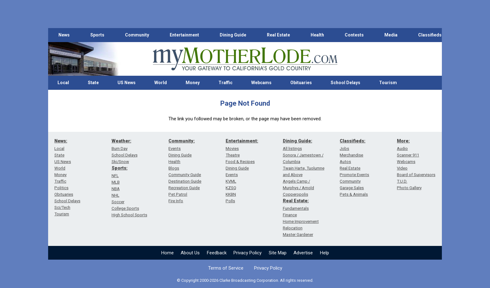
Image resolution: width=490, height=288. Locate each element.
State (93, 82)
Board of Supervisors (416, 174)
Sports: (120, 168)
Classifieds (430, 34)
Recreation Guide (184, 187)
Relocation (292, 228)
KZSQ (231, 187)
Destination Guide (184, 181)
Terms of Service (225, 268)
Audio (402, 148)
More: (403, 141)
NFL (115, 175)
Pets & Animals (354, 194)
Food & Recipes (240, 161)
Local (63, 82)
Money (193, 82)
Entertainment (184, 34)
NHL (115, 195)
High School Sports (129, 215)
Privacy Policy (247, 253)
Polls (230, 201)
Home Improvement (301, 221)
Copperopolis (295, 194)
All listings (292, 148)
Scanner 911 (408, 155)
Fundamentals (296, 208)
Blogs (173, 168)
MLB (116, 182)
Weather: (121, 141)
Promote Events (354, 174)
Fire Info (175, 201)
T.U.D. (402, 181)
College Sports (125, 208)
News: (60, 141)
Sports (97, 34)
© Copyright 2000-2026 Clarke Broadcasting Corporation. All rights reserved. (245, 280)
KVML (231, 181)
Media (391, 34)
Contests (354, 34)
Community (137, 34)
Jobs (344, 148)
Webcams (261, 82)
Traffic (225, 82)
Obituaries (301, 82)
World (160, 82)
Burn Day (120, 148)
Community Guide (184, 174)
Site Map (278, 253)
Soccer (118, 201)
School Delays (345, 82)
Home (167, 253)
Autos (345, 161)
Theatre (233, 155)
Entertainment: (242, 141)
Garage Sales (352, 187)
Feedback (217, 253)
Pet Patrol (177, 194)
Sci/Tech (62, 207)
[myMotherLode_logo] (245, 59)
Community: (181, 141)
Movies (232, 148)
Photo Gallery (409, 187)
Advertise (303, 253)
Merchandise (351, 155)
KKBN (231, 194)
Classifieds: (352, 141)
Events (174, 148)
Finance (290, 215)
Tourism (388, 82)
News (64, 34)
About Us (190, 253)
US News (127, 82)
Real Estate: (296, 201)
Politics (61, 187)
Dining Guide (233, 34)
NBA (116, 188)
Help (324, 253)
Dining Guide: (297, 141)
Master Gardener (298, 234)
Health (317, 34)
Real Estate (278, 34)
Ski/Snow (120, 161)
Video (402, 168)
